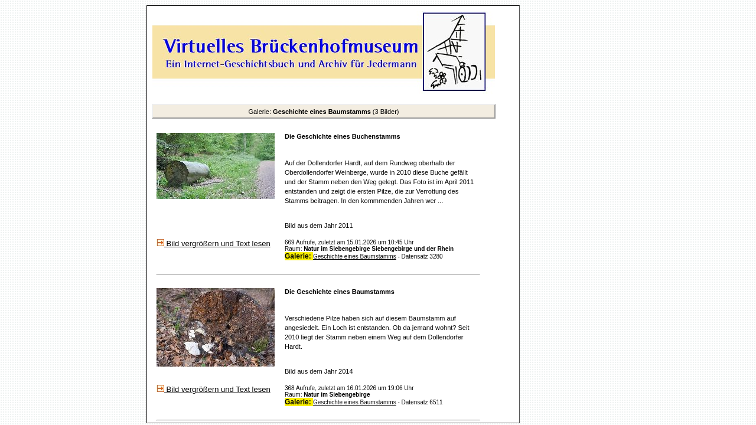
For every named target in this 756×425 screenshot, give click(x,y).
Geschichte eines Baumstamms (354, 256)
